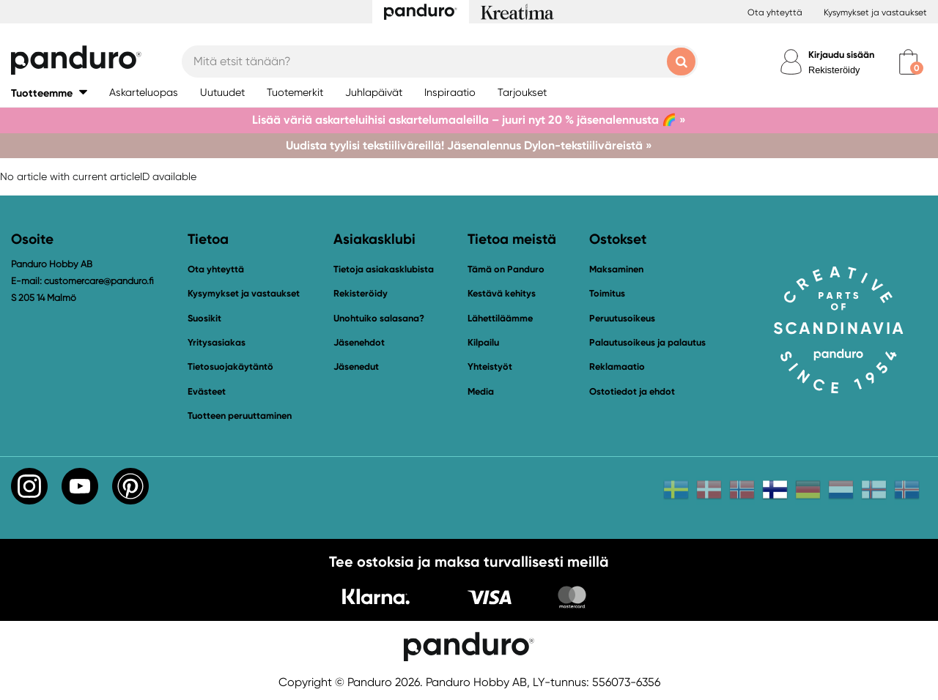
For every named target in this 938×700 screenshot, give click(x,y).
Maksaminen (616, 269)
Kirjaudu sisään (841, 54)
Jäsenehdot (359, 342)
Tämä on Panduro (506, 269)
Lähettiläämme (500, 318)
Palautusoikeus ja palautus (647, 342)
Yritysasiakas (216, 342)
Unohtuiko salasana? (378, 318)
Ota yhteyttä (774, 12)
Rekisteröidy (834, 69)
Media (481, 391)
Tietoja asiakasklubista (383, 269)
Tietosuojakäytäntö (230, 366)
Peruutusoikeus (622, 318)
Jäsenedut (356, 366)
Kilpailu (483, 342)
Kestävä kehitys (502, 293)
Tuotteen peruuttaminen (240, 415)
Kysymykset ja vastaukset (875, 12)
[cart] (908, 61)
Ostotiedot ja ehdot (632, 391)
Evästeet (207, 392)
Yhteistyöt (490, 366)
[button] (49, 92)
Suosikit (204, 318)
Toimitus (607, 293)
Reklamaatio (617, 366)
